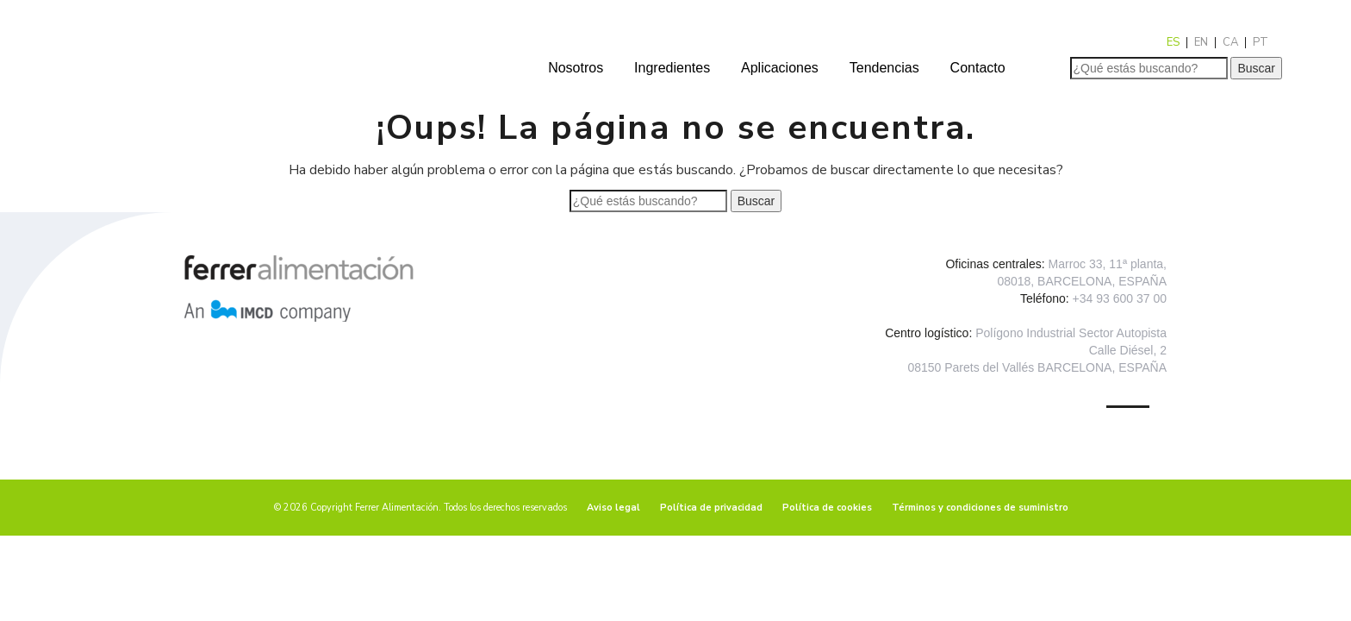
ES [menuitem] (1173, 42)
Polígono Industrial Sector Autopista (1071, 333)
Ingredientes (672, 67)
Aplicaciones (780, 67)
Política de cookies (827, 507)
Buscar (1256, 68)
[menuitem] (1173, 42)
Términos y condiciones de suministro (980, 507)
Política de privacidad (711, 507)
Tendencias (884, 67)
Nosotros (575, 67)
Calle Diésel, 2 (1128, 350)
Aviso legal (613, 507)
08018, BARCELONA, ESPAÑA (1082, 281)
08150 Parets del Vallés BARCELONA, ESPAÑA (1037, 367)
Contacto (977, 67)
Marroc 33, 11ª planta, (1108, 264)
